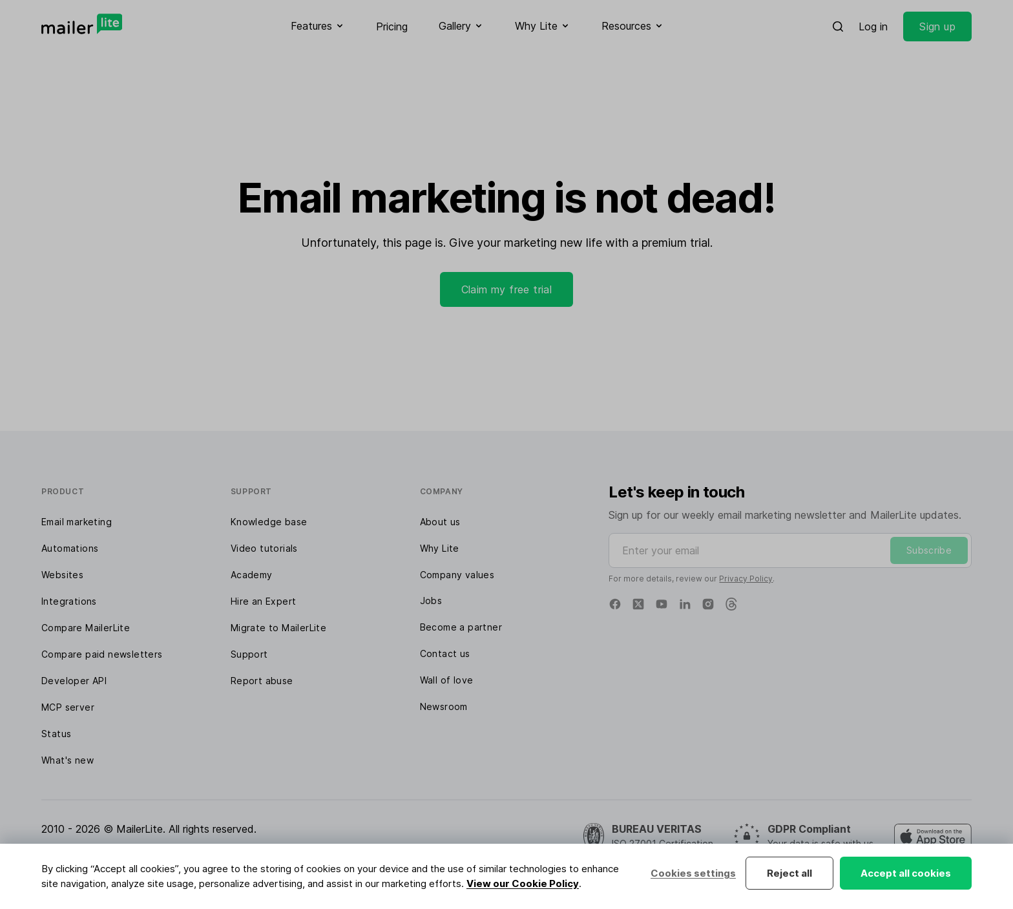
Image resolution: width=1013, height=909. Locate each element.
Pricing (392, 26)
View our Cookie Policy (522, 883)
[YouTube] (661, 604)
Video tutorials (264, 548)
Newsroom (444, 706)
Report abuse (262, 680)
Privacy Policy (746, 578)
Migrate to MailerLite (278, 627)
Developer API (74, 680)
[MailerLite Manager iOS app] (933, 837)
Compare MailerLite (85, 627)
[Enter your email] (790, 550)
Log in (873, 26)
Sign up (937, 26)
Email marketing (76, 521)
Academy (252, 574)
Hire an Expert (264, 601)
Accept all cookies (906, 873)
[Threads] (731, 604)
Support (249, 654)
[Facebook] (615, 604)
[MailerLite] (81, 24)
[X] (638, 604)
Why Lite (439, 548)
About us (440, 521)
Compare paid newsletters (102, 654)
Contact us (445, 653)
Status (56, 733)
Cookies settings (693, 873)
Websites (62, 574)
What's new (67, 760)
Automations (69, 548)
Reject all (789, 873)
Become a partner (461, 627)
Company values (457, 574)
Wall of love (447, 679)
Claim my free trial (506, 289)
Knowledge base (269, 521)
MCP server (67, 707)
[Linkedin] (684, 604)
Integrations (69, 601)
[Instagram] (708, 604)
